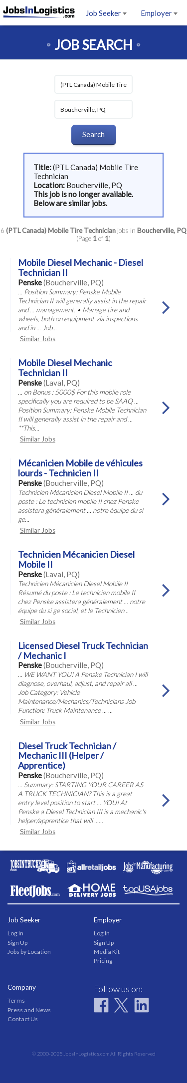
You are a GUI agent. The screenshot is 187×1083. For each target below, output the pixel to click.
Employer (159, 12)
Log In (15, 933)
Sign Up (17, 942)
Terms (16, 1000)
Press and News (29, 1010)
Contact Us (22, 1019)
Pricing (103, 960)
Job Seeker (106, 12)
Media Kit (107, 951)
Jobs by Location (29, 951)
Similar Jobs (37, 339)
